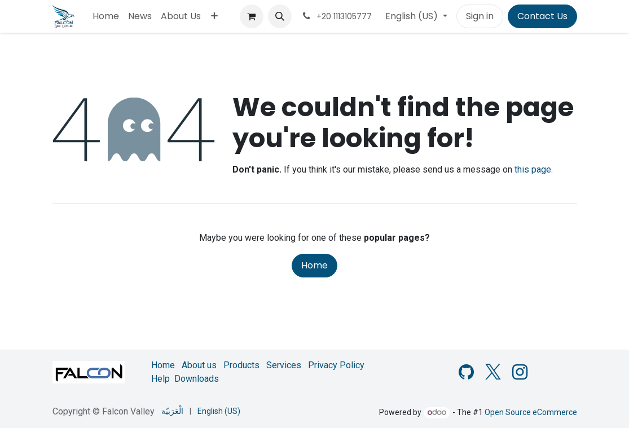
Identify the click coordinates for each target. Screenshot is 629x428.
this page (532, 169)
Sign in (480, 16)
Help (160, 378)
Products (241, 365)
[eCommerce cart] (251, 16)
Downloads (196, 378)
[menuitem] (106, 16)
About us (199, 365)
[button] (280, 16)
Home (314, 265)
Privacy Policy (336, 365)
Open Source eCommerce (531, 412)
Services (283, 365)
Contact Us (542, 16)
